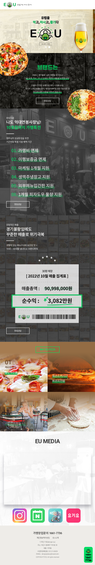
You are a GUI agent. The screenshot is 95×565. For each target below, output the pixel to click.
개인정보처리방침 (43, 538)
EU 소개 (56, 538)
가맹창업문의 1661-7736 (47, 533)
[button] (46, 47)
